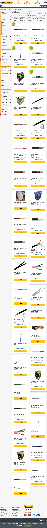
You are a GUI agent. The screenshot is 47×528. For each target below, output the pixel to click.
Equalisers (4, 50)
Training (2, 512)
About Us (2, 505)
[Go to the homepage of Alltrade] (6, 2)
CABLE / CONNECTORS (14, 9)
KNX (43, 15)
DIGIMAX (28, 15)
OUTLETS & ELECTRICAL (4, 96)
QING (21, 18)
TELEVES (43, 18)
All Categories (5, 9)
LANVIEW (31, 17)
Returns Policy (15, 505)
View (21, 43)
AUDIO (2, 85)
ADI (14, 15)
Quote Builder (15, 515)
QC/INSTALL (39, 17)
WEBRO (38, 20)
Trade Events (15, 509)
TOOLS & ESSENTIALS (4, 110)
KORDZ (15, 17)
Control (3, 25)
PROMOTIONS (4, 59)
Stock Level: (29, 11)
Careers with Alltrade (16, 510)
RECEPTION (4, 99)
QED (14, 18)
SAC (27, 18)
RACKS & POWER (5, 70)
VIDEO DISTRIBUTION (4, 81)
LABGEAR (23, 17)
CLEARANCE (4, 114)
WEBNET (30, 20)
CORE (20, 15)
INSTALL (35, 15)
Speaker (4, 31)
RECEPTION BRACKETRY (4, 103)
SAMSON (34, 18)
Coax (3, 22)
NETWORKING (4, 67)
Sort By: (38, 11)
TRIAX (14, 20)
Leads (3, 16)
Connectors (4, 36)
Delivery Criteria (3, 510)
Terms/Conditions (16, 513)
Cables (21, 9)
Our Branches (3, 509)
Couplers (4, 39)
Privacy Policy (15, 512)
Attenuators (4, 45)
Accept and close (28, 525)
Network (4, 28)
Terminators (4, 53)
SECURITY (3, 88)
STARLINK (3, 62)
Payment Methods (16, 507)
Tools (3, 56)
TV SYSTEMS (4, 107)
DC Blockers (4, 48)
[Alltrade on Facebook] (42, 6)
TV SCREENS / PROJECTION (4, 74)
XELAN (14, 21)
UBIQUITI (22, 20)
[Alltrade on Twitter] (40, 6)
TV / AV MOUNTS (5, 78)
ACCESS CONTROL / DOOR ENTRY (5, 91)
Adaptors (4, 42)
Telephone (4, 33)
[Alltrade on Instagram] (46, 6)
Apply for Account (4, 507)
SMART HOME (4, 65)
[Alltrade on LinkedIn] (44, 6)
